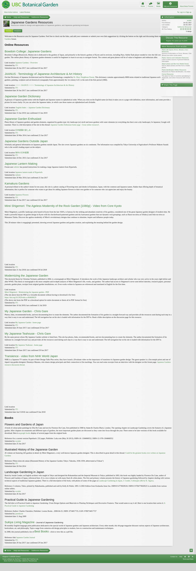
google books (51, 438)
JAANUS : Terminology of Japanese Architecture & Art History (43, 76)
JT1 (16, 68)
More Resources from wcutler (174, 46)
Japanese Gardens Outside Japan (26, 143)
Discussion (17, 31)
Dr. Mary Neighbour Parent (83, 80)
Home (185, 564)
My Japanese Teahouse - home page (28, 350)
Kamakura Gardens (17, 186)
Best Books (41, 539)
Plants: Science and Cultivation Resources (175, 58)
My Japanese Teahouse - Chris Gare (28, 336)
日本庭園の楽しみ (23, 133)
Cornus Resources (168, 74)
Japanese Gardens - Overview (26, 65)
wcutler (18, 446)
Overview (9, 31)
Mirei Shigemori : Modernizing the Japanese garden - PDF (27, 295)
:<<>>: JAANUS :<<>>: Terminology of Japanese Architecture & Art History (44, 88)
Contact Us (173, 564)
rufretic (16, 170)
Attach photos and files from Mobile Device (175, 64)
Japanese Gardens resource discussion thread (34, 370)
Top (189, 564)
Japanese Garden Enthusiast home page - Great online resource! (92, 127)
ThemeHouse (32, 569)
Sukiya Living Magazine (19, 530)
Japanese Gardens (21, 39)
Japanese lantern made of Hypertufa (28, 175)
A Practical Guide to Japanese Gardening (27, 514)
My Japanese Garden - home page (28, 325)
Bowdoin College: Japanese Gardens (28, 51)
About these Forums (186, 6)
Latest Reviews (25, 12)
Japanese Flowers (21, 197)
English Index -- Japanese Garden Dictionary (33, 110)
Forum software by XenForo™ (20, 567)
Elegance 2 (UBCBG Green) (11, 564)
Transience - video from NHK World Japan (31, 361)
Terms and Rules (188, 567)
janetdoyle (19, 522)
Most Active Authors (11, 12)
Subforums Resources (184, 27)
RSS (192, 564)
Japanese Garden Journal (25, 545)
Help (180, 564)
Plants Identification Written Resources (174, 70)
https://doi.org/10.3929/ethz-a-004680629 (20, 300)
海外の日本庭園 (22, 155)
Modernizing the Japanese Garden (26, 278)
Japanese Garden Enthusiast (23, 121)
